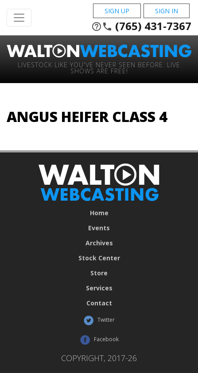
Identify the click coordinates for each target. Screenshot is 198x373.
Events (99, 228)
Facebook (99, 340)
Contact (99, 303)
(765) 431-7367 (141, 26)
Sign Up (117, 11)
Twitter (99, 320)
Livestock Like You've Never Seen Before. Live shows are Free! (99, 67)
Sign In (166, 11)
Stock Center (99, 258)
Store (99, 273)
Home (99, 213)
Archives (99, 243)
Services (99, 288)
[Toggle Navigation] (19, 18)
